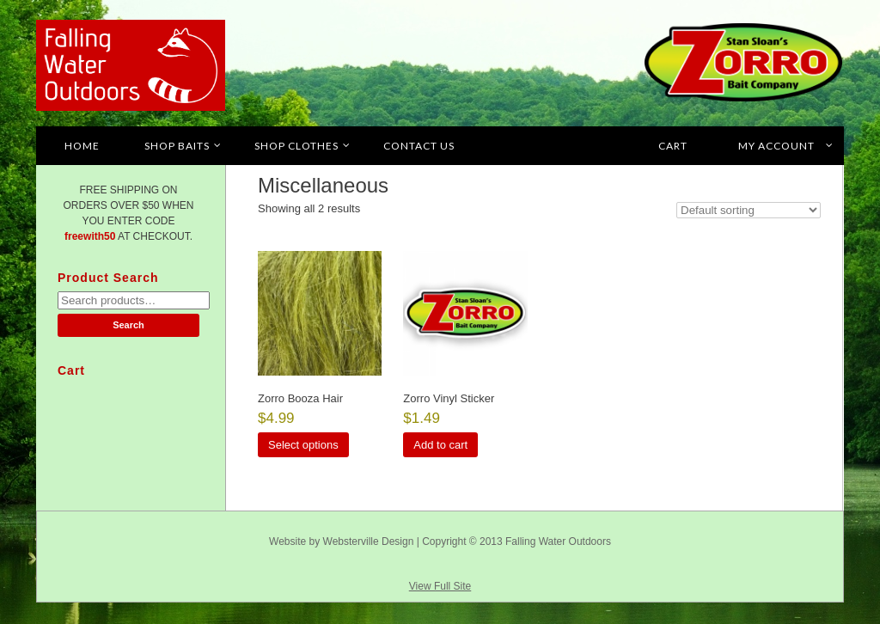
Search (128, 325)
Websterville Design (368, 541)
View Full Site (440, 586)
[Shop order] (748, 210)
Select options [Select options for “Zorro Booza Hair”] (303, 444)
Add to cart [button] (440, 444)
